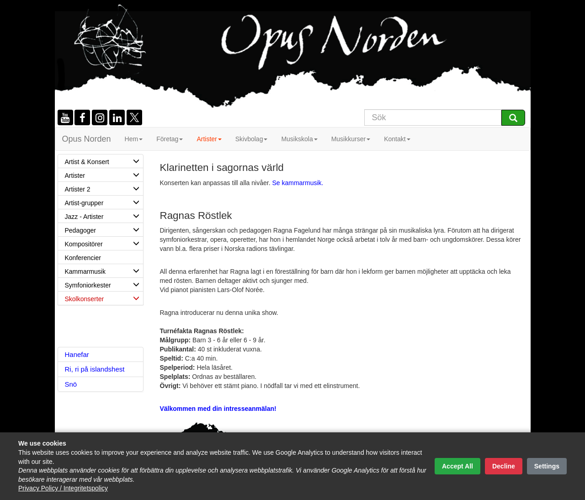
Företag (169, 139)
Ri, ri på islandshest (95, 369)
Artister (209, 139)
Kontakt (397, 139)
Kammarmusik (104, 270)
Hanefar (77, 354)
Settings (546, 466)
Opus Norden (86, 139)
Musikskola (299, 139)
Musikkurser (350, 139)
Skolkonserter (104, 298)
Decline (503, 466)
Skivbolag (251, 139)
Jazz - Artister (104, 216)
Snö (71, 384)
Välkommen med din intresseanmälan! (218, 408)
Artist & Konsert (104, 161)
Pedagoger (104, 229)
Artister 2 (104, 188)
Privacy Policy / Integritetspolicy (63, 488)
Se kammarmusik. (297, 182)
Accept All (457, 466)
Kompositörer (104, 243)
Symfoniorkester (104, 284)
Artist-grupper (104, 202)
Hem (134, 139)
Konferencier (83, 257)
